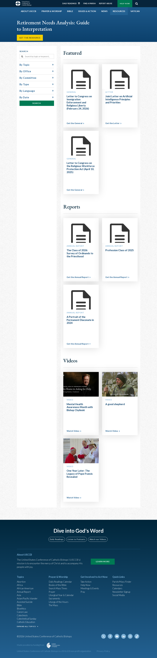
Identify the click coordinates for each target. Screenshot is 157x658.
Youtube (118, 639)
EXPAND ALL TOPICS (26, 629)
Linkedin (124, 639)
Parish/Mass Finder (122, 581)
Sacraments (55, 598)
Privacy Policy (103, 654)
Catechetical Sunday (27, 620)
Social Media (119, 595)
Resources (117, 584)
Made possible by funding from (31, 648)
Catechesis (22, 616)
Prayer (52, 591)
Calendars (117, 588)
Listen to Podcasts (76, 538)
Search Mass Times (58, 588)
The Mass (54, 606)
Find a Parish (89, 3)
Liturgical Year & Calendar (62, 595)
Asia (19, 595)
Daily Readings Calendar (80, 3)
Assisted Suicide (25, 602)
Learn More (103, 561)
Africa (20, 584)
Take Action (86, 581)
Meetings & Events (90, 588)
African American (25, 588)
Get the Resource (30, 38)
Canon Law (22, 613)
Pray (83, 591)
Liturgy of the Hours (59, 602)
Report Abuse (105, 3)
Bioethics (22, 609)
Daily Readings (69, 3)
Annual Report (24, 591)
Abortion (21, 581)
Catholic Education (26, 624)
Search (137, 3)
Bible (19, 606)
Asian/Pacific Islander (28, 598)
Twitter (105, 639)
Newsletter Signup (122, 591)
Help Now (125, 4)
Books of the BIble (58, 584)
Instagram (130, 639)
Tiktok (137, 639)
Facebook (111, 639)
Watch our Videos (98, 538)
